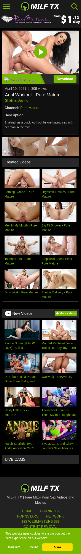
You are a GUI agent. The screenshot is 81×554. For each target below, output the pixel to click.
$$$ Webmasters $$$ (40, 521)
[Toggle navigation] (6, 6)
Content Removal (40, 527)
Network (55, 516)
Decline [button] (33, 547)
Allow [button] (57, 547)
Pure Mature (29, 108)
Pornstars (27, 516)
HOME (27, 511)
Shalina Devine (16, 100)
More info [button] (14, 547)
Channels (49, 511)
